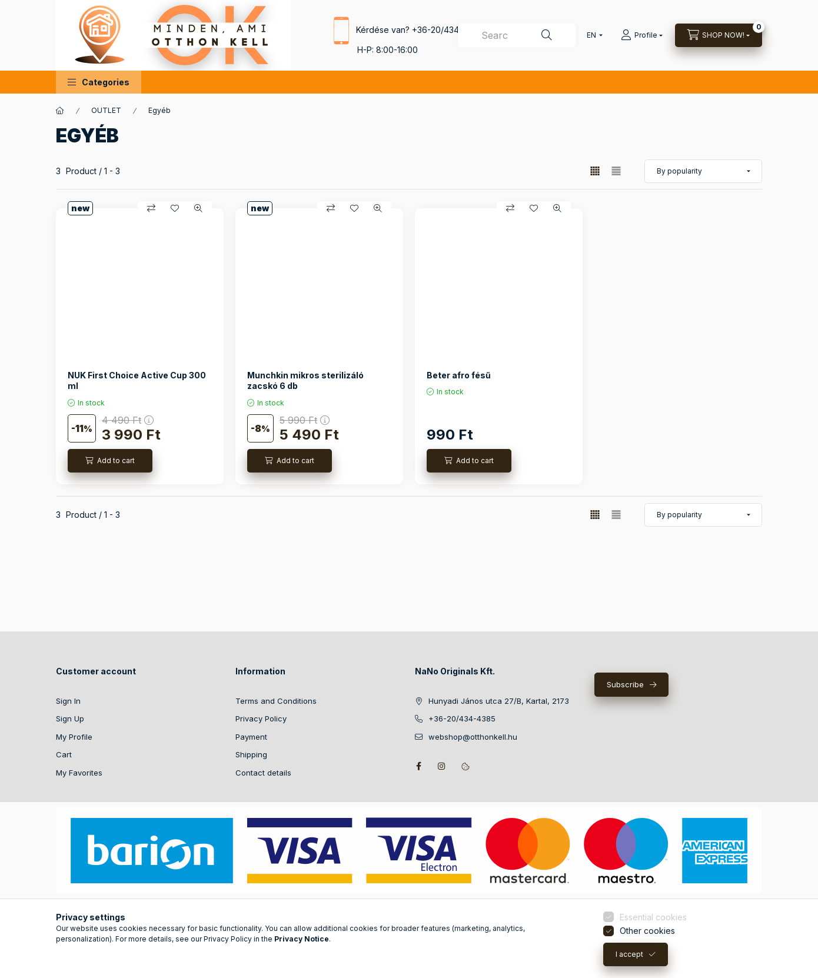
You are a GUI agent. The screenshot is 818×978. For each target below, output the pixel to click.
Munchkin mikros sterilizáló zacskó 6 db (305, 380)
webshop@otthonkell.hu (472, 736)
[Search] (547, 35)
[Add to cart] (110, 461)
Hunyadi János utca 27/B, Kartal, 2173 (498, 701)
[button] (98, 82)
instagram (442, 766)
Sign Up (70, 718)
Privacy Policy (261, 718)
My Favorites (79, 772)
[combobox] (517, 35)
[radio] (616, 171)
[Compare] (151, 208)
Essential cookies (653, 967)
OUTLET (106, 110)
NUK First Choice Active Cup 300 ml (137, 380)
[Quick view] (198, 208)
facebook (418, 766)
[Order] (703, 171)
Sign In (68, 701)
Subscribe (625, 684)
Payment (251, 736)
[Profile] (641, 35)
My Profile (74, 736)
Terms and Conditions (276, 701)
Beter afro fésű (459, 375)
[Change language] (592, 35)
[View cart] (718, 35)
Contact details (263, 772)
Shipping (251, 754)
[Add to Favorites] (175, 208)
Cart (64, 754)
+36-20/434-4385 (447, 29)
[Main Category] (60, 110)
